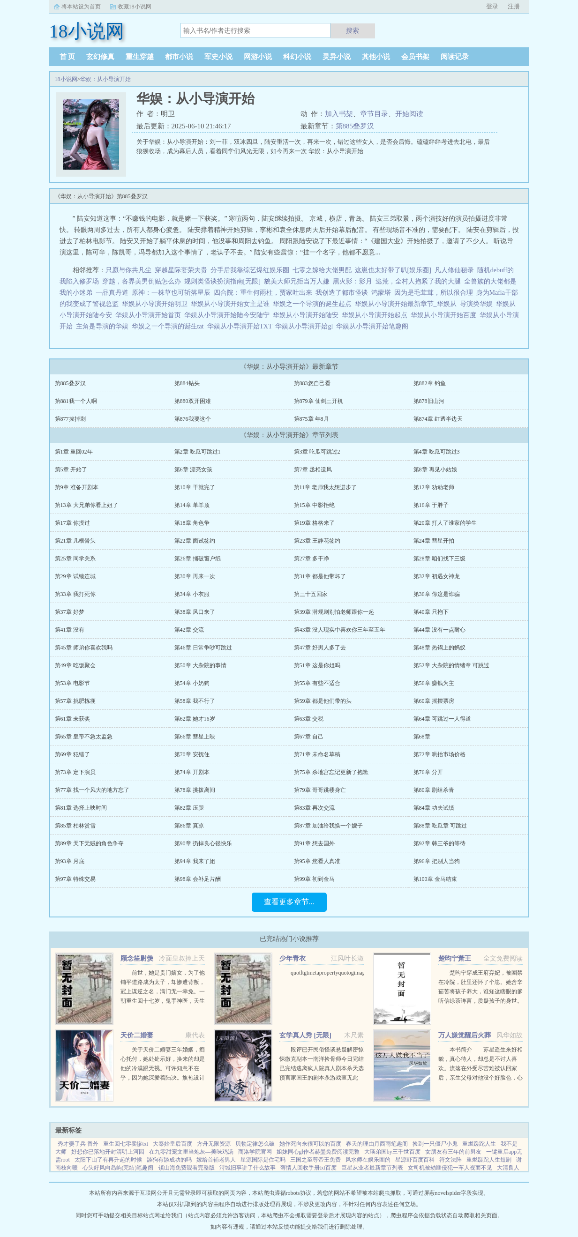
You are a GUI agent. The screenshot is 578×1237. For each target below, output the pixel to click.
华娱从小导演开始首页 (149, 315)
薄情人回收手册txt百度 (308, 1167)
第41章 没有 (69, 629)
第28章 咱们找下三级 (439, 558)
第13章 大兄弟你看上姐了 (86, 505)
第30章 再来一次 (194, 576)
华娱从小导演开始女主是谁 (232, 303)
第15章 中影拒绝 (314, 505)
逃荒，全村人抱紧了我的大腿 (418, 281)
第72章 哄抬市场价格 (439, 754)
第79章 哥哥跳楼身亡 (320, 790)
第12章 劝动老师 (433, 487)
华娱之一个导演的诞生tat (169, 326)
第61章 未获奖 (72, 718)
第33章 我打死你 (75, 594)
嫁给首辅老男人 (216, 1159)
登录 (492, 6)
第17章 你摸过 (72, 523)
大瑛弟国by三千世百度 (392, 1151)
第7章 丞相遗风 (313, 469)
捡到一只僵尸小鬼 (435, 1143)
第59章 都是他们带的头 (323, 701)
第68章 (421, 736)
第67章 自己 (308, 736)
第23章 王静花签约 (317, 540)
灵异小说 (337, 56)
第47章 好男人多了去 (320, 647)
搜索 (352, 30)
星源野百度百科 (415, 1159)
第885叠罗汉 (355, 126)
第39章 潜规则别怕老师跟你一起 (334, 612)
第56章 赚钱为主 (433, 683)
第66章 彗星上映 (194, 736)
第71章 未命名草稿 (317, 754)
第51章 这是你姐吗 (317, 665)
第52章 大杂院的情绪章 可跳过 (451, 665)
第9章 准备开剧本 (76, 487)
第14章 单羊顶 (192, 505)
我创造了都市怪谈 (341, 292)
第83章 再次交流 (314, 808)
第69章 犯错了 (72, 754)
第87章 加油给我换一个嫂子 (328, 825)
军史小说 (218, 56)
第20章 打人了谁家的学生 (445, 523)
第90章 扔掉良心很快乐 (203, 843)
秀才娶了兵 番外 (78, 1143)
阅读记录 (455, 56)
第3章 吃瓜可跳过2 (317, 451)
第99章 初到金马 (314, 879)
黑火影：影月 (352, 281)
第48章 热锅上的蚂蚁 (439, 647)
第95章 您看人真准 (317, 861)
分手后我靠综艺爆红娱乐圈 (249, 270)
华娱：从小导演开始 (105, 79)
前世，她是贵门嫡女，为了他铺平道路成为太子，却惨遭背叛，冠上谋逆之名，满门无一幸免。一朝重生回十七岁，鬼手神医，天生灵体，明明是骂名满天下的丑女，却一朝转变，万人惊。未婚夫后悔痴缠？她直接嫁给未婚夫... (162, 1000)
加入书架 (339, 114)
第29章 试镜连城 (75, 576)
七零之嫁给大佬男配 (322, 270)
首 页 (67, 56)
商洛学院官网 (255, 1151)
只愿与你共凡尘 (128, 270)
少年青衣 (292, 958)
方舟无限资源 (214, 1143)
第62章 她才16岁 (194, 718)
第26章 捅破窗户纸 (197, 558)
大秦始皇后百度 (172, 1143)
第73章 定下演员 (75, 772)
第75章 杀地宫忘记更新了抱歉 (331, 772)
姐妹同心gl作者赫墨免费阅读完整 (318, 1151)
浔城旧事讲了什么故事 (247, 1167)
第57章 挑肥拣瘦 (75, 701)
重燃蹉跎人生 (479, 1143)
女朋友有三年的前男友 (453, 1151)
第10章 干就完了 (194, 487)
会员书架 (415, 56)
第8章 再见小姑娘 (435, 469)
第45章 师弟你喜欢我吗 (84, 647)
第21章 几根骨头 (75, 540)
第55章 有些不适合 (317, 683)
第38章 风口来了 (194, 612)
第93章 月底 (69, 861)
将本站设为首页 (81, 6)
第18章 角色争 (192, 523)
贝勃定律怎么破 (255, 1143)
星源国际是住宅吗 (262, 1159)
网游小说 (258, 56)
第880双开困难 (192, 401)
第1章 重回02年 (74, 451)
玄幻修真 (100, 56)
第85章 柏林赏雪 (75, 825)
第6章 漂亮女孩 (193, 469)
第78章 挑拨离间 (194, 790)
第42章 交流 (189, 629)
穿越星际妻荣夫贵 (181, 270)
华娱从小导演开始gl (305, 326)
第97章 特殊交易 (75, 879)
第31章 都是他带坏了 (320, 576)
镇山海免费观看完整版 (186, 1167)
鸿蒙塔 (381, 292)
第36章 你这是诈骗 (436, 594)
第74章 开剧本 (192, 772)
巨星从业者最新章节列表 (372, 1167)
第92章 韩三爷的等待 (439, 843)
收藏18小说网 (134, 6)
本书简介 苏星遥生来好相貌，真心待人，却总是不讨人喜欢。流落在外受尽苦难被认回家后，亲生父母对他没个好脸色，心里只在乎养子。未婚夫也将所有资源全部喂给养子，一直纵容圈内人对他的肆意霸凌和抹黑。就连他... (480, 1077)
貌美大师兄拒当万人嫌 (297, 281)
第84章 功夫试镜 (433, 808)
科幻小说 (297, 56)
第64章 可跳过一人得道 (442, 718)
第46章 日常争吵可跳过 (203, 647)
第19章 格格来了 (314, 523)
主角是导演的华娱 (104, 326)
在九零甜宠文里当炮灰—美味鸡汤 (191, 1151)
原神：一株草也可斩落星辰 (171, 292)
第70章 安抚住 (192, 754)
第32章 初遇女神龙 (436, 576)
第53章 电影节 (72, 683)
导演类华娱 (478, 303)
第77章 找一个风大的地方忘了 (92, 790)
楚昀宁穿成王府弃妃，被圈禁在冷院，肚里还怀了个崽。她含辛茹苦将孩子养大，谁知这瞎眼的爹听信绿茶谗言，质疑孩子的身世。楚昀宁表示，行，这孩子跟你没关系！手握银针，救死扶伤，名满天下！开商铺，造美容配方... (480, 1000)
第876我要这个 (192, 419)
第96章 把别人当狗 (436, 861)
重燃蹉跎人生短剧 (488, 1159)
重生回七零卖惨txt (126, 1143)
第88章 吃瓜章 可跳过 (440, 825)
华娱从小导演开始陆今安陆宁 (228, 315)
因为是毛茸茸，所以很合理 (433, 292)
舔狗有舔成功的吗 (169, 1159)
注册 (514, 6)
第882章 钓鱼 (429, 383)
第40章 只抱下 (431, 612)
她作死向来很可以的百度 (310, 1143)
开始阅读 (409, 114)
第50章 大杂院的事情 (200, 665)
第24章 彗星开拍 (433, 540)
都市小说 (179, 56)
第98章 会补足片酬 (197, 879)
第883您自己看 (312, 383)
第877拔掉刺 (70, 419)
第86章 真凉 (189, 825)
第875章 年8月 (311, 419)
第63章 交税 (308, 718)
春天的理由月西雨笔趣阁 (377, 1143)
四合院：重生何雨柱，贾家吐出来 (263, 292)
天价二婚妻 (136, 1035)
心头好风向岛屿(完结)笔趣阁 (118, 1167)
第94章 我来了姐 (194, 861)
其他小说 (376, 56)
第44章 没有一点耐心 (439, 629)
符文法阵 (450, 1159)
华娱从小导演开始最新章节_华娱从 (407, 303)
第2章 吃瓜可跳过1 (197, 451)
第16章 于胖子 (431, 505)
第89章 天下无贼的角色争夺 (89, 843)
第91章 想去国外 (314, 843)
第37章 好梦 (69, 612)
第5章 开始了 (71, 469)
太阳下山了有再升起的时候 (108, 1159)
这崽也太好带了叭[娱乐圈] (393, 270)
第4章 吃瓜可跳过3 (436, 451)
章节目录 (374, 114)
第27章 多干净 (311, 558)
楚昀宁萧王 (454, 958)
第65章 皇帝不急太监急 (84, 736)
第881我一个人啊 (76, 401)
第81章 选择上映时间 (81, 808)
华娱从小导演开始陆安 (307, 315)
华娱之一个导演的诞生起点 (314, 303)
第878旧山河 (428, 401)
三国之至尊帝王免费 (315, 1159)
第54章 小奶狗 (192, 683)
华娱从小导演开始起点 (376, 315)
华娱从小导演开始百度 (445, 315)
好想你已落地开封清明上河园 (107, 1151)
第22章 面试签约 (194, 540)
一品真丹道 (112, 292)
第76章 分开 (428, 772)
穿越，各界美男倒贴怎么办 (141, 281)
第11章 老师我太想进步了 (325, 487)
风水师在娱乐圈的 (367, 1159)
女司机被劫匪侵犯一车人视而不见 (450, 1167)
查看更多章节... (289, 902)
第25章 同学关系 (75, 558)
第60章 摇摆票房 (433, 701)
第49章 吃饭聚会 (75, 665)
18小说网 (66, 79)
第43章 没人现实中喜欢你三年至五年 (339, 629)
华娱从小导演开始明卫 (156, 303)
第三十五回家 (311, 594)
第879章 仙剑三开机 (318, 401)
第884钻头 (187, 383)
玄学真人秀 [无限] (305, 1035)
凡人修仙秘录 (454, 270)
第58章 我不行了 (194, 701)
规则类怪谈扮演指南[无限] (222, 281)
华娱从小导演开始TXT (241, 326)
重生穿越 (140, 56)
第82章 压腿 (189, 808)
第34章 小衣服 (192, 594)
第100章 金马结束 (435, 879)
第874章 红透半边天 (438, 419)
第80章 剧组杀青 (433, 790)
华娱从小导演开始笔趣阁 (374, 326)
